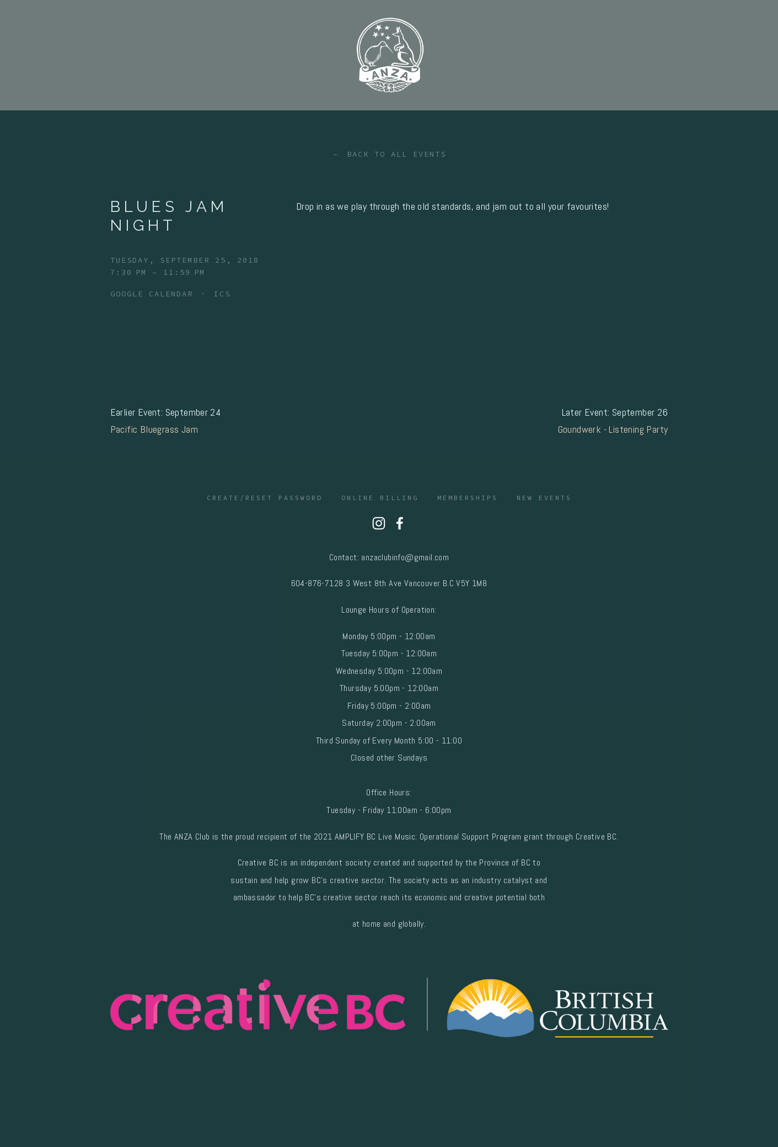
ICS (222, 294)
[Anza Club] (378, 523)
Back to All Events (396, 154)
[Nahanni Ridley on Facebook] (399, 523)
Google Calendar (151, 294)
